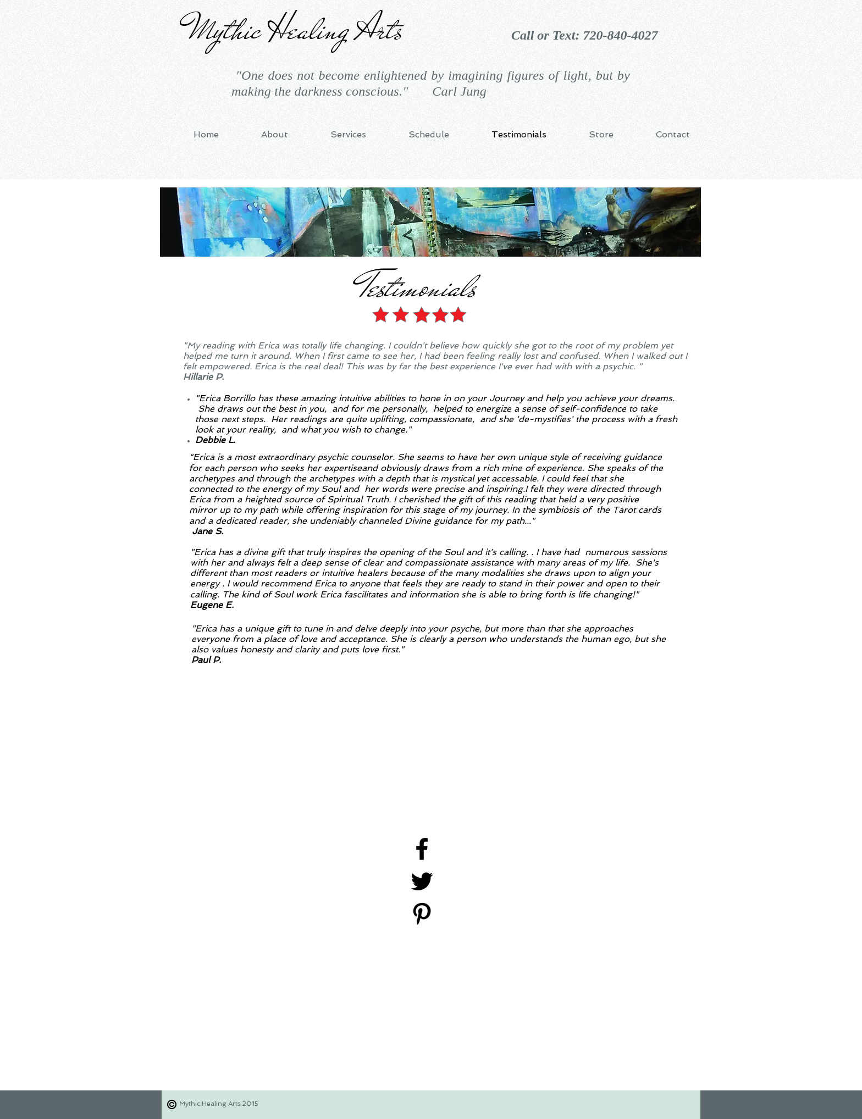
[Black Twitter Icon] (421, 881)
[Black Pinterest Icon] (421, 913)
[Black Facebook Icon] (421, 848)
